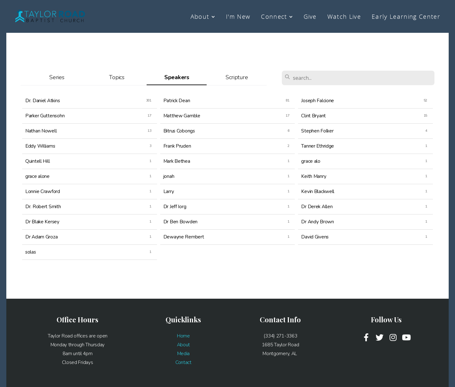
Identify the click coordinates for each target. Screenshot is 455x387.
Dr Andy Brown (317, 221)
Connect (277, 16)
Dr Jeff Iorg (174, 206)
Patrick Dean (176, 100)
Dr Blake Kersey (42, 221)
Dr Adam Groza (41, 236)
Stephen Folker (317, 130)
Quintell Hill (37, 161)
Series (56, 77)
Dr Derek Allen (316, 206)
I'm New (238, 16)
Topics (116, 77)
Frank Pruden (177, 146)
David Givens (315, 236)
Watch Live (344, 16)
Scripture (237, 77)
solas (30, 252)
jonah (168, 176)
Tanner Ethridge (317, 146)
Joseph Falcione (317, 100)
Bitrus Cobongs (179, 130)
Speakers (176, 77)
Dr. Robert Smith (43, 206)
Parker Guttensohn (44, 115)
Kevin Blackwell (317, 191)
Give (310, 16)
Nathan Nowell (41, 130)
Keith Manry (313, 176)
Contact (183, 362)
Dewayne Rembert (183, 236)
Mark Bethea (176, 161)
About (203, 16)
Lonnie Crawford (42, 191)
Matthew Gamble (181, 115)
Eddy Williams (40, 146)
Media (183, 353)
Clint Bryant (313, 115)
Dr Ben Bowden (180, 221)
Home (183, 335)
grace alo (310, 161)
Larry (168, 191)
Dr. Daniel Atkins (42, 100)
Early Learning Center (406, 16)
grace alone (37, 176)
